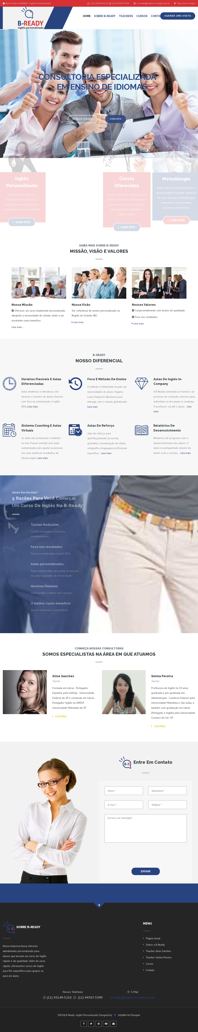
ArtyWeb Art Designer (129, 1015)
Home (87, 16)
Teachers (126, 16)
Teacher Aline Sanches (158, 951)
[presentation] (154, 855)
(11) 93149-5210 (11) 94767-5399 (108, 3)
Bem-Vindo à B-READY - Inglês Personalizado (27, 3)
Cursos (142, 16)
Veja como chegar (184, 3)
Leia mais (78, 322)
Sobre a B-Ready (155, 944)
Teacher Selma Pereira (158, 957)
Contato (157, 16)
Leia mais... (18, 327)
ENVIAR (146, 871)
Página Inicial (153, 938)
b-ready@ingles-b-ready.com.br (152, 3)
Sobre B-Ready (104, 16)
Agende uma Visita (177, 16)
